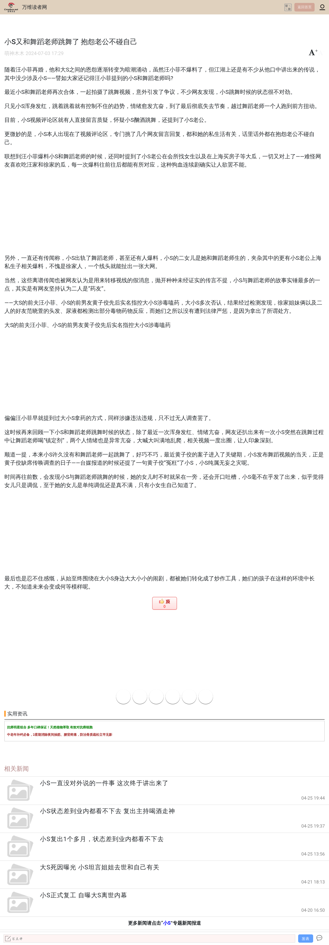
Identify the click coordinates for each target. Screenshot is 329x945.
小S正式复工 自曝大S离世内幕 (83, 895)
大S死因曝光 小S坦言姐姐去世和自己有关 (99, 867)
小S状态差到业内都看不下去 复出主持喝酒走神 (107, 811)
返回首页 (305, 7)
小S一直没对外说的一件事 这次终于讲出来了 (104, 783)
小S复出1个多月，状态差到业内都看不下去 (102, 839)
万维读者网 (34, 7)
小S (167, 923)
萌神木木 (14, 53)
